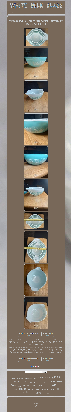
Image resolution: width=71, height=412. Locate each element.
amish (52, 389)
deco (33, 386)
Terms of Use (36, 409)
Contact (36, 403)
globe (32, 393)
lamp (41, 377)
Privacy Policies (36, 406)
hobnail (24, 381)
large (35, 378)
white (26, 392)
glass (56, 377)
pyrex (40, 385)
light (38, 392)
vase (37, 389)
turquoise (20, 378)
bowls (47, 378)
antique (45, 389)
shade (59, 382)
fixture (19, 386)
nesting (13, 378)
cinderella (31, 389)
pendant (15, 389)
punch (43, 382)
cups (48, 393)
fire (48, 382)
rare (53, 381)
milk (53, 385)
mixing (26, 385)
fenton (22, 388)
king (47, 386)
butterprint (32, 382)
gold (38, 382)
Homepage (36, 400)
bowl (14, 385)
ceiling (59, 386)
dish (57, 389)
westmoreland (28, 378)
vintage (15, 381)
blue (44, 393)
